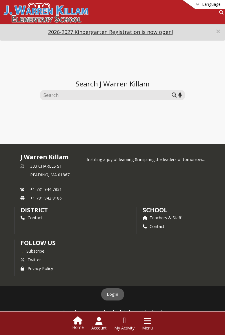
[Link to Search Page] (220, 12)
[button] (218, 31)
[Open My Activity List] (124, 323)
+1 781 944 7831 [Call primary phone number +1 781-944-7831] (46, 189)
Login (112, 294)
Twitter (31, 259)
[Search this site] (106, 95)
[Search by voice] (180, 95)
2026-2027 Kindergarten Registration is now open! (110, 31)
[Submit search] (174, 95)
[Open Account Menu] (99, 323)
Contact (31, 217)
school (155, 210)
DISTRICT (34, 210)
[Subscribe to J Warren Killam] (32, 251)
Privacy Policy (37, 268)
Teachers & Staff (162, 217)
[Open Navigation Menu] (147, 323)
